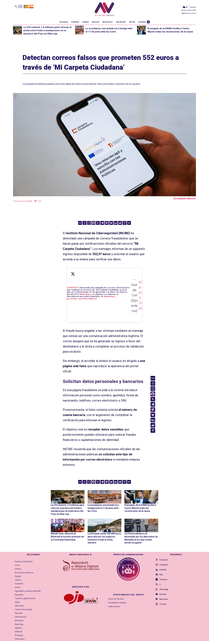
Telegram (163, 579)
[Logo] (104, 10)
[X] (98, 223)
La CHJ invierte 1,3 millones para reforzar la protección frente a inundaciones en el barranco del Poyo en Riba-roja (47, 30)
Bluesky (162, 594)
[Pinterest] (124, 223)
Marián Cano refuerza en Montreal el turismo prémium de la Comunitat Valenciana (67, 536)
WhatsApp (163, 589)
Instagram (163, 565)
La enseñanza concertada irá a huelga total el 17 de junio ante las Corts (103, 508)
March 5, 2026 (140, 295)
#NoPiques (85, 294)
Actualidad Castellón (117, 602)
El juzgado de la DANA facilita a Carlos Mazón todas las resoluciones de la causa (140, 508)
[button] (16, 6)
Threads (162, 604)
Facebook (163, 560)
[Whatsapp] (84, 223)
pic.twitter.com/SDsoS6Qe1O (82, 299)
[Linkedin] (116, 223)
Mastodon (163, 599)
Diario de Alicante (116, 599)
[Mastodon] (107, 223)
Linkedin (162, 570)
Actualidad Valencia (184, 198)
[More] (129, 223)
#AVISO (73, 288)
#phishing (109, 296)
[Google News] (80, 223)
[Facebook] (93, 223)
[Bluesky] (111, 223)
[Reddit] (120, 223)
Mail (161, 575)
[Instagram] (89, 223)
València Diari (114, 606)
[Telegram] (102, 223)
